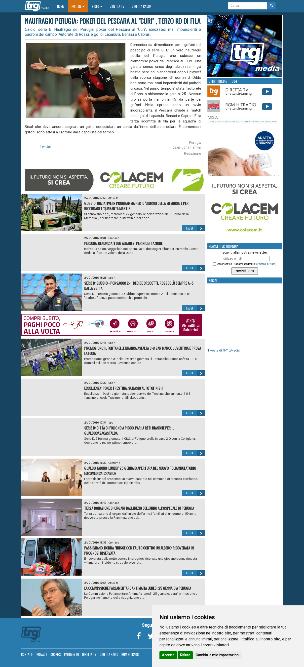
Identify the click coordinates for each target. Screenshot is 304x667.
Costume (114, 463)
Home (62, 6)
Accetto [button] (168, 655)
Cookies (55, 654)
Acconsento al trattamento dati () (246, 264)
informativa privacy (264, 264)
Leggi (195, 228)
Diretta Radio (141, 6)
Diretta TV (117, 6)
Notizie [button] (78, 6)
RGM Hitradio (130, 654)
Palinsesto (71, 654)
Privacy (42, 654)
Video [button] (97, 6)
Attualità (113, 198)
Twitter (45, 146)
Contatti (27, 654)
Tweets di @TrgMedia (223, 350)
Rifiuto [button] (185, 655)
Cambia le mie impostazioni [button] (217, 655)
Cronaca (113, 238)
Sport (111, 277)
